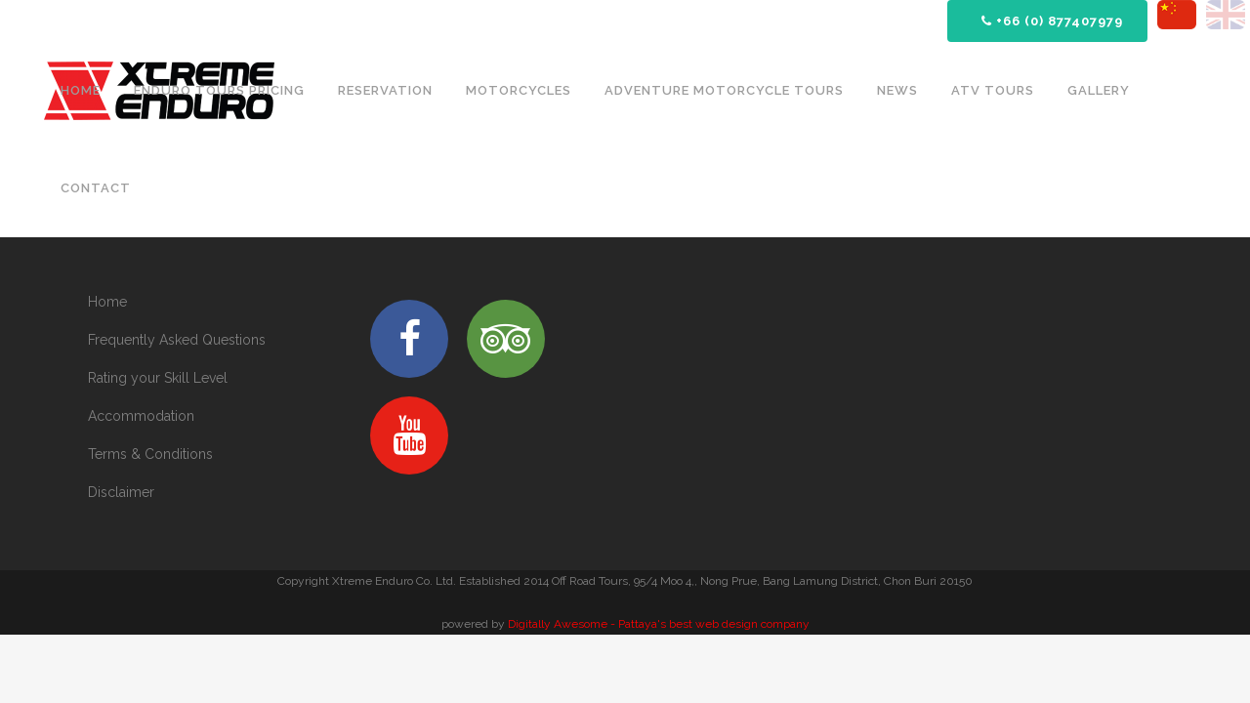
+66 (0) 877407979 (1052, 21)
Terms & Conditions (150, 454)
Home (107, 302)
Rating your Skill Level (158, 378)
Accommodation (141, 416)
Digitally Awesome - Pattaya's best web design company (659, 624)
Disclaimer (121, 492)
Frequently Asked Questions (177, 340)
